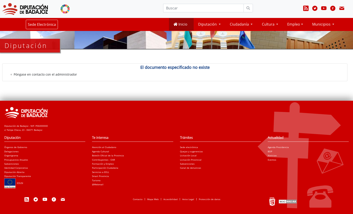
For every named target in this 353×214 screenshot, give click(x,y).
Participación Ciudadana (105, 167)
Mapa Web (153, 199)
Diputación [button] (208, 24)
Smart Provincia (100, 176)
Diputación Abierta (14, 172)
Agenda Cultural (100, 151)
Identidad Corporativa (16, 167)
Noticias (272, 155)
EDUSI (13, 183)
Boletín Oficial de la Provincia (108, 155)
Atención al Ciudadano (104, 147)
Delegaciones (11, 151)
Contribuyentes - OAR (103, 159)
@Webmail (97, 184)
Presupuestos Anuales (16, 159)
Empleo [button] (293, 24)
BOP (270, 151)
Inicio (180, 24)
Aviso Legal (188, 199)
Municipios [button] (321, 24)
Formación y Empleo (103, 163)
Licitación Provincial (191, 159)
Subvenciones (11, 163)
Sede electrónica (189, 147)
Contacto (138, 199)
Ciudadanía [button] (240, 24)
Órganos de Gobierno (15, 147)
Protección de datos (209, 199)
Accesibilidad (170, 199)
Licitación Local (188, 155)
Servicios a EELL (100, 172)
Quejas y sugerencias (191, 151)
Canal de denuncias (190, 167)
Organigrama (11, 155)
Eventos (272, 159)
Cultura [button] (268, 24)
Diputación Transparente (17, 176)
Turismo (96, 180)
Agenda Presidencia (278, 147)
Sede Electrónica (42, 24)
